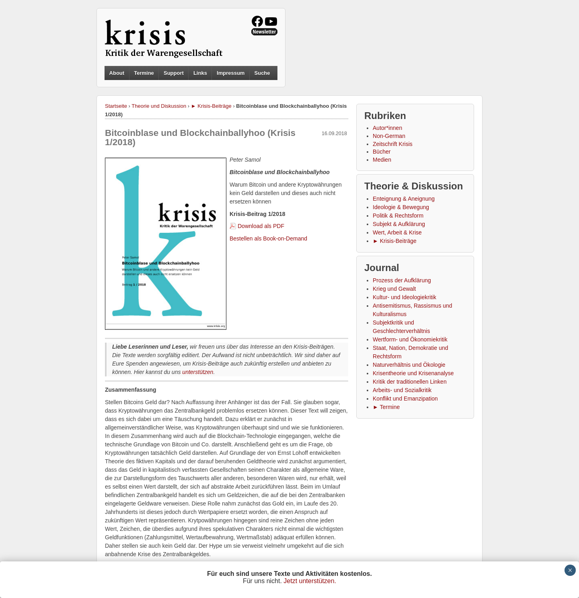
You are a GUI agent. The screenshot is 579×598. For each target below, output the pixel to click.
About (117, 73)
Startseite (116, 106)
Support (174, 73)
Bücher (381, 151)
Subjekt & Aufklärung (399, 224)
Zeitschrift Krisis (393, 144)
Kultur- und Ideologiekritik (404, 297)
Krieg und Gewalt (394, 289)
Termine (144, 73)
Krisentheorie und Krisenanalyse (413, 373)
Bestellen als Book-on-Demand (268, 238)
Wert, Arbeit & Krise (397, 232)
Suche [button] (262, 73)
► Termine (386, 407)
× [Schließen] (570, 570)
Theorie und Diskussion (158, 106)
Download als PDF (261, 226)
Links (200, 73)
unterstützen (197, 372)
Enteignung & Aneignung (404, 198)
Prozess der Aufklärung (402, 280)
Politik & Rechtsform (398, 215)
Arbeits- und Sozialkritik (402, 390)
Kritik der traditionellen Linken (410, 381)
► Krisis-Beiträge (211, 106)
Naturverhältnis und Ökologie (409, 365)
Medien (382, 159)
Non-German (389, 136)
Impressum (230, 73)
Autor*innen (387, 128)
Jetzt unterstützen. (309, 580)
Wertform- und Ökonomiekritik (410, 339)
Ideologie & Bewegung (401, 207)
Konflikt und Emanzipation (405, 398)
